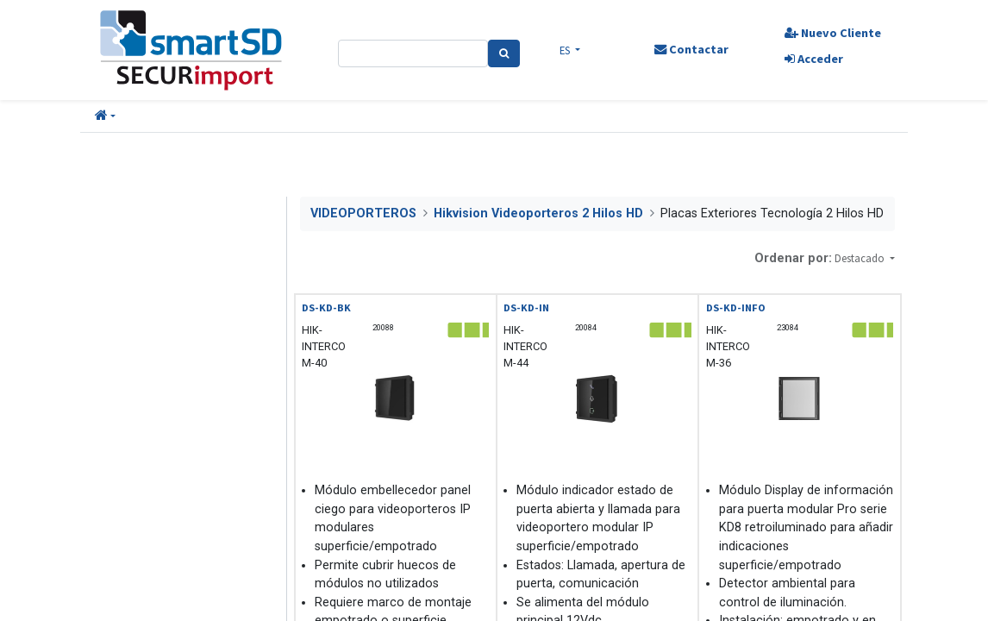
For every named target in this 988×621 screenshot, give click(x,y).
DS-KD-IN (526, 307)
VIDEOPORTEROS (363, 213)
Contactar (691, 49)
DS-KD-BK (326, 307)
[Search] (504, 53)
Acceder (814, 58)
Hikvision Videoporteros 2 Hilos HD (538, 213)
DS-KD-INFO (736, 307)
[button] (105, 116)
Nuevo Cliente (833, 33)
